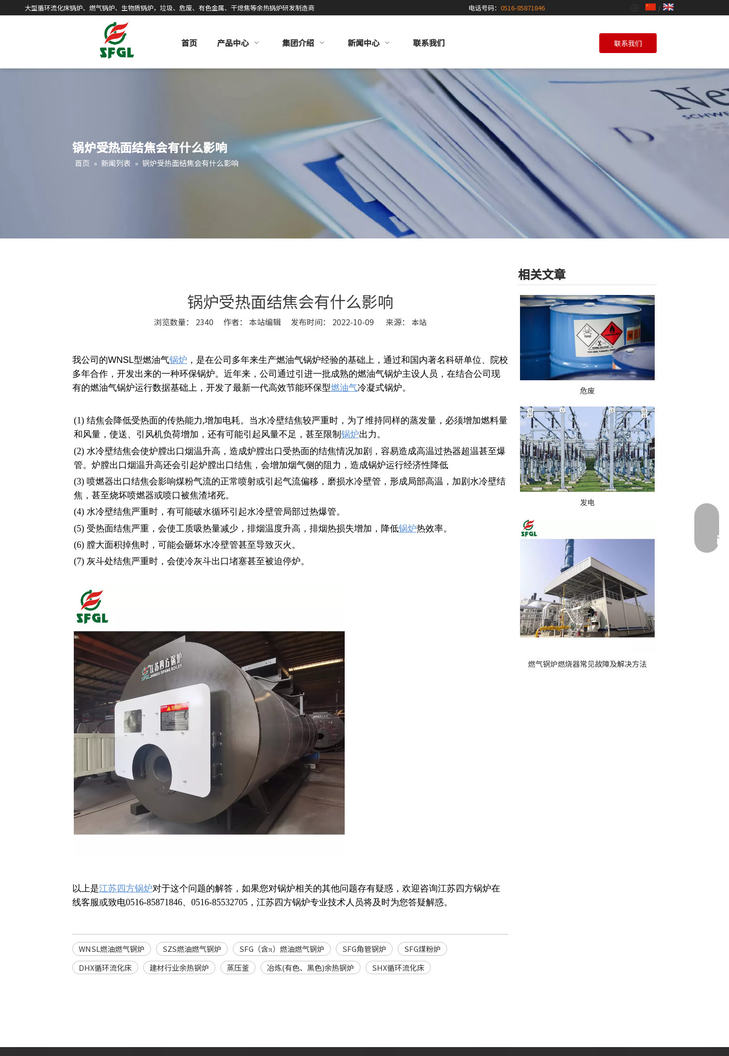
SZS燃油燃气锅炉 (191, 948)
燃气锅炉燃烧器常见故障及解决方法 (587, 663)
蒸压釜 (238, 967)
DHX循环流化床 (105, 967)
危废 (587, 390)
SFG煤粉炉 (422, 948)
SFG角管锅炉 (364, 948)
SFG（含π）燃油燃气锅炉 (281, 948)
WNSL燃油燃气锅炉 (112, 948)
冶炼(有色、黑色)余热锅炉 (310, 967)
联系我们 (628, 43)
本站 (419, 322)
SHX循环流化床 (398, 967)
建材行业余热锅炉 (179, 967)
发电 (587, 502)
